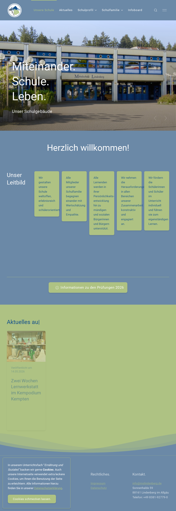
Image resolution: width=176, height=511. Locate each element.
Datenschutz (99, 489)
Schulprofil (87, 10)
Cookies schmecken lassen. (32, 499)
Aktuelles (66, 10)
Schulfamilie (112, 10)
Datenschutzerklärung (48, 488)
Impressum (98, 484)
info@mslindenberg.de (147, 484)
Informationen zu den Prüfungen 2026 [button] (89, 287)
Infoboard (135, 10)
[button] (155, 10)
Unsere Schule (44, 10)
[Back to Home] (14, 10)
